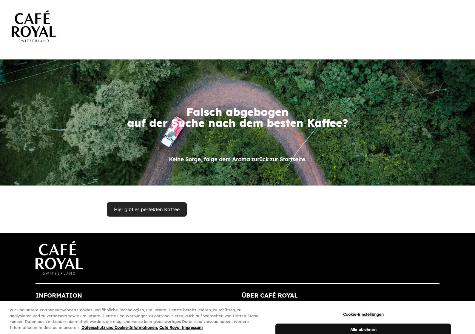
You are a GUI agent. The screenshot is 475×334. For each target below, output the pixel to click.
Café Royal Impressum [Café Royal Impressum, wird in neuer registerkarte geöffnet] (181, 329)
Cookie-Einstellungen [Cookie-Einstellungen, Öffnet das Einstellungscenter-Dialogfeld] (363, 316)
